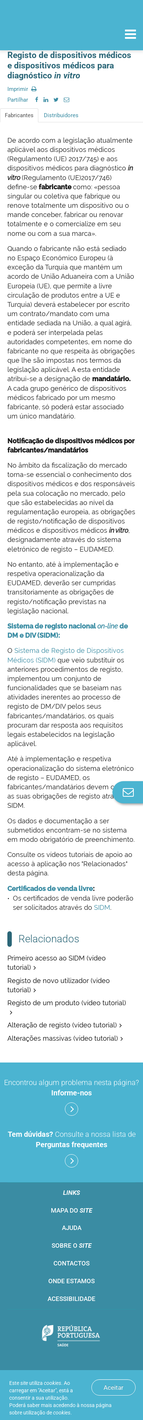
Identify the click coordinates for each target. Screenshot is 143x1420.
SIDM (102, 907)
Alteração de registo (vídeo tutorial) (62, 1025)
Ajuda (71, 1227)
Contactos (71, 1263)
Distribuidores (61, 115)
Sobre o (71, 1245)
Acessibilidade (71, 1298)
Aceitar (113, 1387)
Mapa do (71, 1210)
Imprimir (21, 89)
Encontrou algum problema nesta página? (71, 1097)
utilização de (46, 1413)
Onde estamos (71, 1281)
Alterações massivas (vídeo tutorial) (62, 1038)
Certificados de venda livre (50, 888)
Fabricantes (19, 115)
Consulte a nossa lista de (72, 1148)
